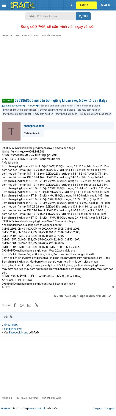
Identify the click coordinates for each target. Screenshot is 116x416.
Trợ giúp (97, 408)
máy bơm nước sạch (66, 114)
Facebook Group (18, 332)
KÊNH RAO (6, 408)
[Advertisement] (58, 68)
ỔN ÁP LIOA (11, 325)
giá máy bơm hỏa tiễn (89, 110)
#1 (113, 287)
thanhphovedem (13, 105)
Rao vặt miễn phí (37, 408)
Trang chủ (110, 408)
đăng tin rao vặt (13, 328)
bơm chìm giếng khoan (88, 105)
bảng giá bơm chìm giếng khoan (57, 105)
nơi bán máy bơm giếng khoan (95, 114)
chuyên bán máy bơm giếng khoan (57, 110)
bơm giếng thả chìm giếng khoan (20, 110)
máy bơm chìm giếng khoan (17, 114)
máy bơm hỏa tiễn (44, 114)
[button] (4, 5)
